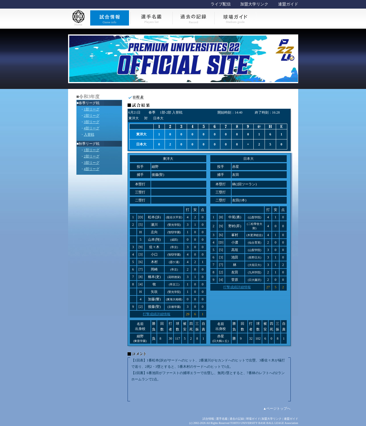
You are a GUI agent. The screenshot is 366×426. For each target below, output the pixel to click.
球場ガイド (253, 418)
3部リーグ (91, 122)
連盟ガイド (288, 4)
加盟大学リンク (254, 4)
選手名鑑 (222, 418)
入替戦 (89, 135)
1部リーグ (91, 109)
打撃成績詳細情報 (156, 314)
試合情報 (208, 418)
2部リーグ (91, 116)
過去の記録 (237, 418)
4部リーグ (91, 128)
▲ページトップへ (277, 408)
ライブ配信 (221, 4)
